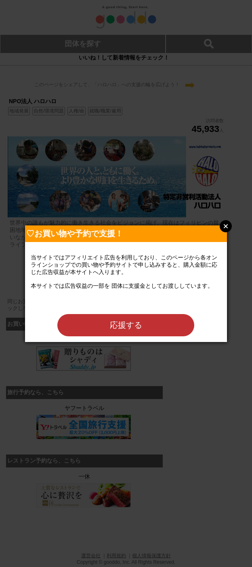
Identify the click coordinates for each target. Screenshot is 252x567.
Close (226, 226)
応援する (126, 325)
